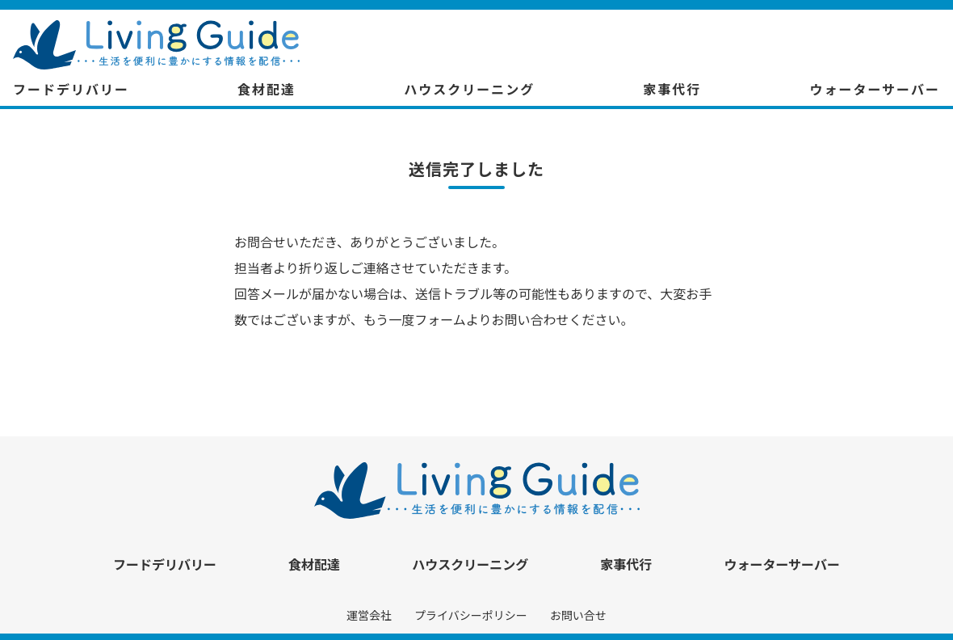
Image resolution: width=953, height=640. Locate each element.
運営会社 (369, 615)
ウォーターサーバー (874, 88)
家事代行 (672, 88)
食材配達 (266, 88)
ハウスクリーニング (469, 88)
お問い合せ (578, 615)
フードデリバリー (71, 88)
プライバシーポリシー (470, 615)
